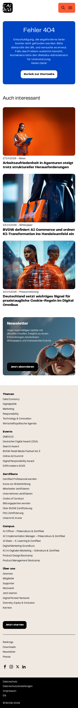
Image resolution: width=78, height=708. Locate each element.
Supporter (8, 584)
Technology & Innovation (17, 419)
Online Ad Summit (13, 456)
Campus (8, 526)
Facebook (5, 667)
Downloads (9, 647)
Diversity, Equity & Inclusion (19, 603)
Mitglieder (8, 579)
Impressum (9, 691)
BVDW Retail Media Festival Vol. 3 (21, 451)
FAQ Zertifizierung (13, 513)
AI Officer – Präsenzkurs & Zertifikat (23, 531)
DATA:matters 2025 (14, 466)
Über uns (9, 568)
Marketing (8, 409)
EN (4, 696)
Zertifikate (10, 474)
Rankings (8, 642)
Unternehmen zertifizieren (18, 494)
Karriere (7, 608)
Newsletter (9, 652)
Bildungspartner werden (16, 504)
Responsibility (11, 414)
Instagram (11, 667)
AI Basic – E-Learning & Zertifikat (22, 541)
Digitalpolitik (10, 404)
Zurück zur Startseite (39, 74)
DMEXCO (8, 437)
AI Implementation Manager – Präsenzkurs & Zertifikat (34, 536)
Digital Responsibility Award (18, 461)
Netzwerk (8, 588)
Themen (8, 394)
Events (7, 432)
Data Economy (11, 399)
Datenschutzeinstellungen (17, 686)
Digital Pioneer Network (16, 598)
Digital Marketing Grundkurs (19, 546)
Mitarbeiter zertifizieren (16, 489)
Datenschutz (10, 682)
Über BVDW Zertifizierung (17, 509)
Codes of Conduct (13, 499)
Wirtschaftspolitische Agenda (19, 424)
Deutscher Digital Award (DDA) (20, 442)
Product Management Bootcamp (21, 561)
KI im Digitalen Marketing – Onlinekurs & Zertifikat (31, 551)
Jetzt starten (10, 593)
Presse (7, 657)
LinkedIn (24, 667)
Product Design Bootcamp (18, 556)
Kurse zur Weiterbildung (16, 484)
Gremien (8, 574)
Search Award (11, 447)
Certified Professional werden (20, 479)
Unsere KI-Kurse (12, 518)
